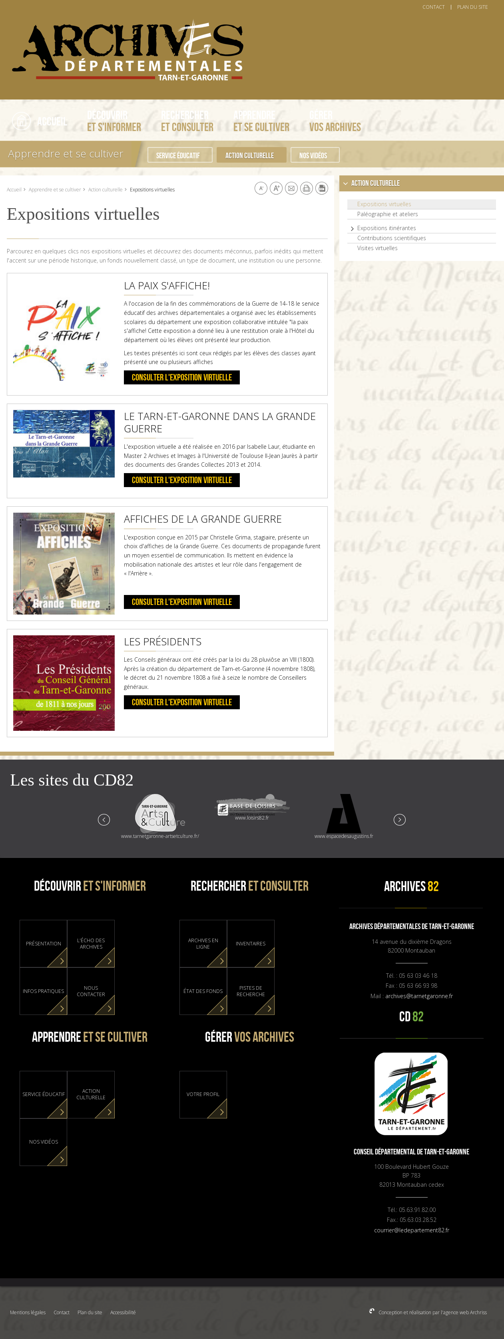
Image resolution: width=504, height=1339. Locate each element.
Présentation (43, 944)
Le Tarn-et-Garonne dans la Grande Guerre (220, 422)
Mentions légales (28, 1312)
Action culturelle (249, 156)
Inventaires (250, 944)
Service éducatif (178, 156)
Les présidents (162, 641)
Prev (104, 819)
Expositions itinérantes (386, 228)
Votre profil (203, 1094)
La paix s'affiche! (167, 285)
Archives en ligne (203, 943)
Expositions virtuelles (384, 204)
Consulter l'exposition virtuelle (182, 377)
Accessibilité (123, 1312)
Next (399, 819)
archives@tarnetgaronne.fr (419, 996)
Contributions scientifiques (391, 238)
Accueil (14, 189)
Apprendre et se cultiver (66, 153)
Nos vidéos (313, 156)
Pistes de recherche (251, 991)
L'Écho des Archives (91, 943)
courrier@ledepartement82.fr (411, 1230)
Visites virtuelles (377, 248)
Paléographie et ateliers (387, 214)
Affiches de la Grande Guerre (203, 518)
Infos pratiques (43, 991)
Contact (62, 1312)
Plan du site (90, 1312)
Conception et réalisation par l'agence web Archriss (432, 1312)
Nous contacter (91, 991)
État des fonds (203, 991)
